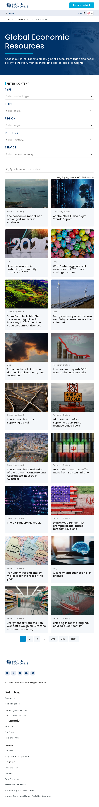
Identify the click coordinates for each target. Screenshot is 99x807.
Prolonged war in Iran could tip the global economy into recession (25, 372)
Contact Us (10, 698)
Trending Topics (23, 19)
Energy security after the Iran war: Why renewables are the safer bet (72, 319)
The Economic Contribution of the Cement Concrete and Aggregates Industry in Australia (26, 474)
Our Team (9, 732)
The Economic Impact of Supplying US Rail (23, 421)
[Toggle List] (91, 96)
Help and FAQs (12, 738)
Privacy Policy (11, 768)
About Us (9, 726)
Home (7, 19)
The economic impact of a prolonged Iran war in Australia (24, 219)
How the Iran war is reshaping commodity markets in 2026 (22, 269)
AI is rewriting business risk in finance (72, 574)
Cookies (9, 773)
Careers (9, 751)
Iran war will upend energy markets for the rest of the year (25, 576)
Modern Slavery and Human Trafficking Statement (28, 796)
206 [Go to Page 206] (63, 638)
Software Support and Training (19, 790)
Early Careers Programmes (18, 756)
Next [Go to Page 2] (73, 638)
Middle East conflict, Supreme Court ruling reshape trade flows (67, 422)
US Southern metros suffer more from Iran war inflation (72, 471)
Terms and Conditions (15, 785)
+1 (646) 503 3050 (18, 715)
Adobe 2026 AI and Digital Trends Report (70, 217)
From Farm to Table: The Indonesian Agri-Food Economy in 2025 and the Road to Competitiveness (24, 320)
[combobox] (47, 96)
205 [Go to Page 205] (53, 638)
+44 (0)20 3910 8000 (18, 711)
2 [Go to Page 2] (30, 638)
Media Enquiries (12, 704)
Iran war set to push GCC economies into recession (70, 370)
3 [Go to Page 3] (37, 638)
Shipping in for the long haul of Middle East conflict (71, 624)
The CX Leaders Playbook (24, 522)
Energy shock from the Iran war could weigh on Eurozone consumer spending (26, 626)
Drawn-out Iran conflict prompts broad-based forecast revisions (69, 526)
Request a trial (81, 5)
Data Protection (12, 779)
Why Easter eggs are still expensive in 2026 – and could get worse (69, 269)
